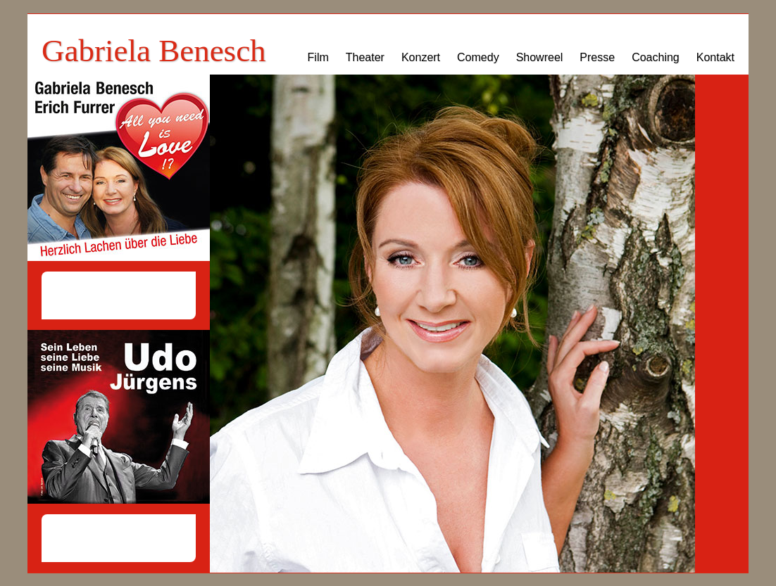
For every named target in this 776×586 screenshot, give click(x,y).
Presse (597, 57)
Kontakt (715, 57)
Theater (365, 57)
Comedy (478, 57)
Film (318, 57)
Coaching (656, 57)
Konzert (420, 57)
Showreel (539, 57)
